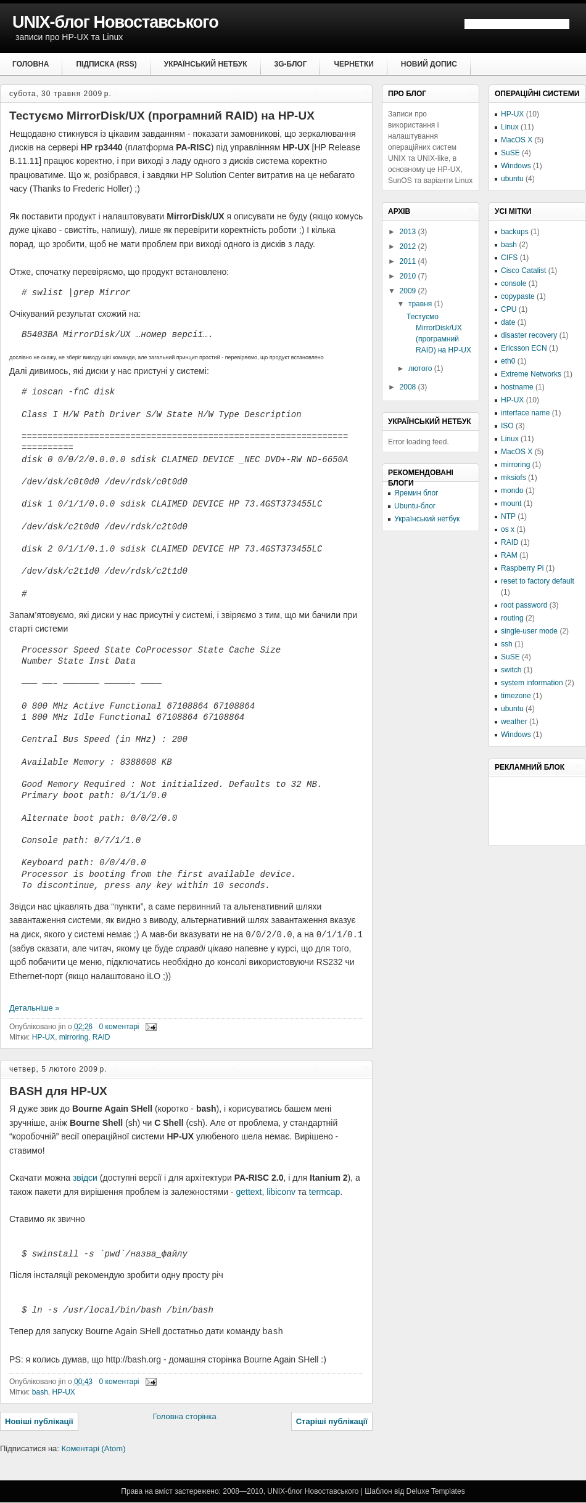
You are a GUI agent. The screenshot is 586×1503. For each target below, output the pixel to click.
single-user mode (529, 631)
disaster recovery (529, 335)
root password (524, 605)
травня (421, 303)
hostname (517, 387)
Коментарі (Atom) (94, 1449)
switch (511, 670)
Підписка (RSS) (106, 64)
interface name (525, 413)
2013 (409, 231)
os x (507, 529)
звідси (85, 1178)
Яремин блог (416, 493)
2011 (409, 261)
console (513, 283)
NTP (508, 516)
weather (514, 721)
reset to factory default (537, 581)
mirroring (73, 1037)
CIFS (509, 257)
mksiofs (513, 477)
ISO (507, 426)
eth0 (508, 361)
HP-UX (43, 1037)
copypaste (518, 296)
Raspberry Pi (522, 568)
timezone (516, 695)
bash (40, 1392)
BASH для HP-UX (58, 1091)
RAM (509, 555)
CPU (508, 309)
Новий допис (429, 64)
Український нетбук (205, 64)
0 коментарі (119, 1026)
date (508, 322)
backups (515, 231)
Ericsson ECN (524, 348)
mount (511, 503)
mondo (512, 490)
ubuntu (512, 178)
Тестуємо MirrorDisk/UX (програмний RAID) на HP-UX (162, 115)
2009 (409, 291)
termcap (324, 1192)
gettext (249, 1192)
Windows (516, 165)
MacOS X (516, 140)
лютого (421, 368)
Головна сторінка (185, 1417)
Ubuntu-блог (414, 506)
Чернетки (353, 64)
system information (532, 682)
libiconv (280, 1192)
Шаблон (378, 1492)
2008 (409, 387)
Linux (510, 127)
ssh (507, 644)
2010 (409, 276)
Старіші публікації (332, 1422)
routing (512, 618)
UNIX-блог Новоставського (115, 22)
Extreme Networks (531, 374)
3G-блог (290, 64)
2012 (409, 246)
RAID (101, 1037)
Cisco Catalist (523, 270)
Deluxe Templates (435, 1492)
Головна (30, 64)
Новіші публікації (39, 1422)
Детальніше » (34, 1007)
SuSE (510, 153)
